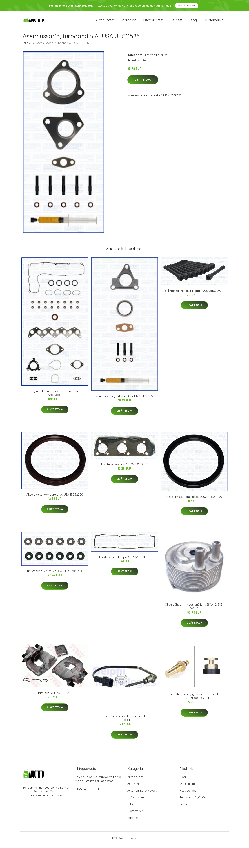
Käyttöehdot (188, 794)
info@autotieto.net (87, 792)
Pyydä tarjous (186, 5)
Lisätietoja (143, 83)
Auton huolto (135, 780)
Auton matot (104, 22)
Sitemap (185, 808)
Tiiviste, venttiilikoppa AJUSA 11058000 (124, 561)
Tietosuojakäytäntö (192, 801)
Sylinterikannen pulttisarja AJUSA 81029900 (194, 294)
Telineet (176, 22)
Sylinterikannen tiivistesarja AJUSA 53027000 (55, 397)
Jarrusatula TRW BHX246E (55, 696)
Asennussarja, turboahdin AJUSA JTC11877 (124, 400)
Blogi (193, 22)
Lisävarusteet (153, 22)
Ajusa (164, 58)
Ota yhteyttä (188, 787)
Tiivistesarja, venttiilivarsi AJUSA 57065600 (55, 575)
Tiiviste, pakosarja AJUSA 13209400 (124, 468)
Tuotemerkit (214, 22)
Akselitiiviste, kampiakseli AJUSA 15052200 (54, 498)
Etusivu (27, 46)
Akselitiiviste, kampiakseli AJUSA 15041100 (194, 500)
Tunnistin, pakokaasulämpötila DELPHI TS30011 (124, 722)
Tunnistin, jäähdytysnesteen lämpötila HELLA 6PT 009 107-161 (194, 699)
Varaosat (129, 22)
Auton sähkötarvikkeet (142, 794)
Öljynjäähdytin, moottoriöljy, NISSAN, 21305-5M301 (194, 610)
